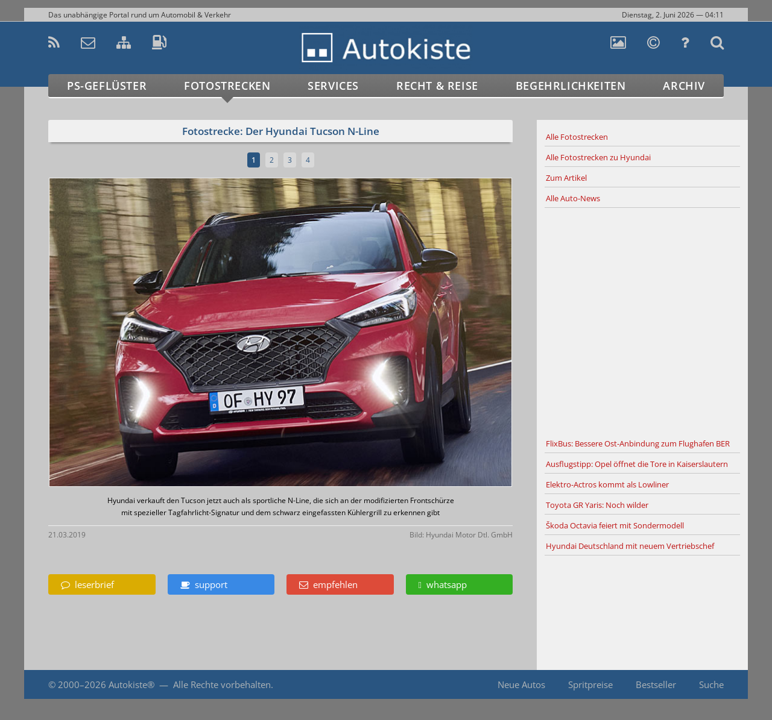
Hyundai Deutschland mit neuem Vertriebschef (630, 545)
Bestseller (656, 684)
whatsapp (443, 584)
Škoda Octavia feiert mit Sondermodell (615, 525)
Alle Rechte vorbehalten (222, 684)
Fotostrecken (227, 85)
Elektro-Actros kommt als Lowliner (607, 484)
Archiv (684, 85)
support (203, 584)
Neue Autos (521, 684)
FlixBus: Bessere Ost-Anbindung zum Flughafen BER (638, 443)
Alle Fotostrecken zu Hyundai (598, 157)
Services (333, 85)
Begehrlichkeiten (571, 85)
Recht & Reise (437, 85)
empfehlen (328, 584)
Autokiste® (131, 684)
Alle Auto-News (573, 198)
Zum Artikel (566, 177)
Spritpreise (590, 684)
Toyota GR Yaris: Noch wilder (597, 504)
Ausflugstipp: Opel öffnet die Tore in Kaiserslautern (637, 464)
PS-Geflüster (107, 85)
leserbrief (87, 584)
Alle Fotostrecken (577, 136)
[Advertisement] (642, 321)
